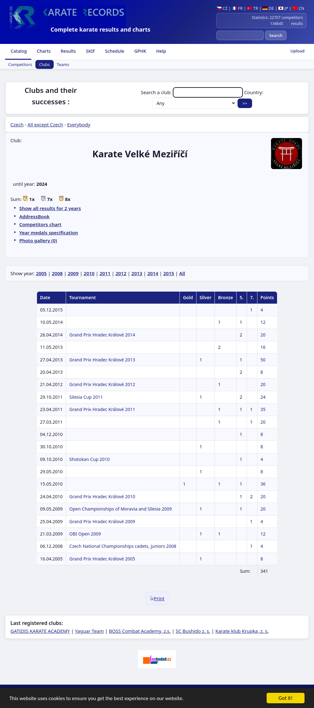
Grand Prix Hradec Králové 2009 (102, 521)
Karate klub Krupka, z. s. (242, 631)
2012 (121, 273)
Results (67, 51)
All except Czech (45, 124)
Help (160, 51)
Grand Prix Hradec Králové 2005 (102, 559)
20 (263, 335)
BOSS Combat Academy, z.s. (140, 631)
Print (157, 598)
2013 (136, 273)
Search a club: (192, 92)
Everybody (78, 124)
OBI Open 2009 (85, 534)
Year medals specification (48, 232)
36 (263, 484)
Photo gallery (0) (38, 240)
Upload (297, 51)
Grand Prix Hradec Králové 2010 (102, 496)
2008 (57, 273)
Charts (43, 51)
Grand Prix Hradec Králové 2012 (102, 384)
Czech (16, 124)
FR (237, 8)
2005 (41, 273)
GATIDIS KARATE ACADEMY (40, 631)
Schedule (114, 51)
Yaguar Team (89, 631)
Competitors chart (40, 224)
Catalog (18, 51)
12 (263, 322)
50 (263, 360)
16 (263, 347)
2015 (168, 273)
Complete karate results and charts (100, 29)
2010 (89, 273)
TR (252, 8)
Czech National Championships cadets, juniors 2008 (122, 546)
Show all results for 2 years (50, 208)
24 (263, 397)
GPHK (139, 51)
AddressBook (34, 216)
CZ (221, 8)
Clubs (44, 64)
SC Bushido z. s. (193, 631)
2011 (105, 273)
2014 (152, 273)
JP (283, 8)
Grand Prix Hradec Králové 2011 (102, 409)
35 (263, 409)
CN (298, 8)
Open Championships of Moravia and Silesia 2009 (120, 509)
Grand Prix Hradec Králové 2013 (102, 360)
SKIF (90, 51)
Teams (63, 64)
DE (268, 8)
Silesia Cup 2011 (86, 397)
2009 (73, 273)
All (182, 273)
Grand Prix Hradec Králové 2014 (102, 335)
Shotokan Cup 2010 (89, 459)
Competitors (20, 64)
